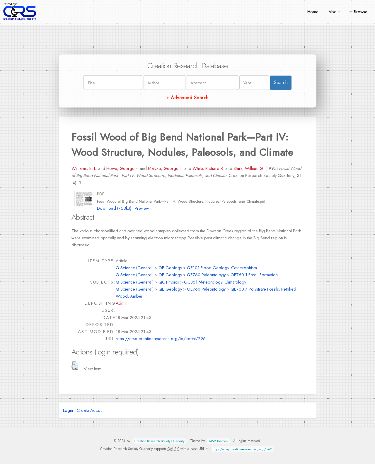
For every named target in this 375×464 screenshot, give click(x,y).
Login (68, 410)
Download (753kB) (114, 208)
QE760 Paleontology (206, 275)
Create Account (91, 410)
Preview (142, 208)
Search (281, 82)
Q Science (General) (135, 268)
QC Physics (168, 282)
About (334, 11)
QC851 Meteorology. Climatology (215, 282)
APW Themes (218, 441)
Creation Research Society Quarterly (159, 441)
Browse (360, 11)
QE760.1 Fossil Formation (254, 275)
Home (312, 11)
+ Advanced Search (187, 97)
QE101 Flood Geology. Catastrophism (222, 268)
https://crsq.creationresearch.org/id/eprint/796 (161, 338)
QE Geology (170, 268)
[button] (74, 365)
